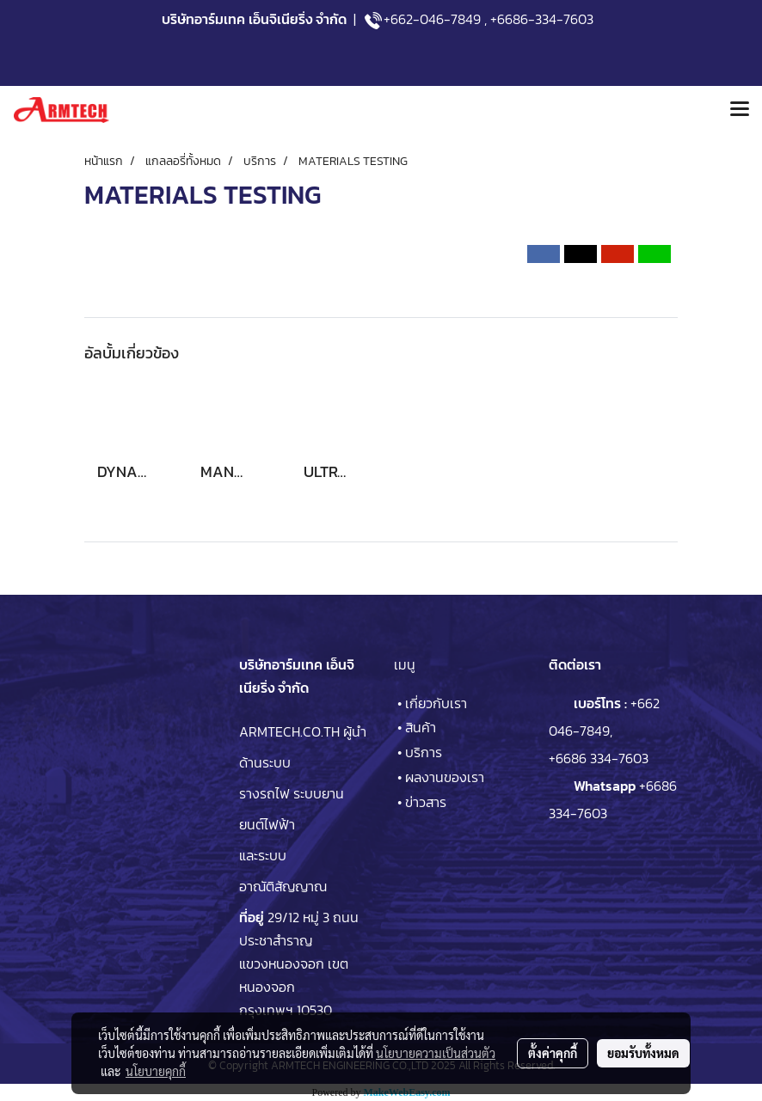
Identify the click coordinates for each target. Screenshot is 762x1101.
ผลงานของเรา (444, 777)
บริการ (423, 752)
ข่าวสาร (425, 802)
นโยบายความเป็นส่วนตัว (435, 1053)
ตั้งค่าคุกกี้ (552, 1053)
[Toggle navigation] (740, 110)
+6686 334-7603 (598, 758)
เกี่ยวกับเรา (436, 703)
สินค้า (420, 727)
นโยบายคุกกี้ (156, 1071)
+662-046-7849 (432, 19)
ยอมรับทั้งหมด (643, 1053)
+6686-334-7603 (541, 19)
